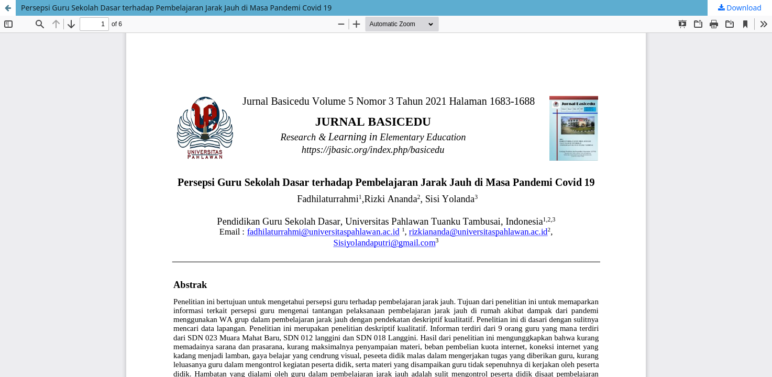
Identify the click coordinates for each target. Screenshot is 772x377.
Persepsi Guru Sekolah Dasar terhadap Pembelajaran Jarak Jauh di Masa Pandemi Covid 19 (176, 8)
